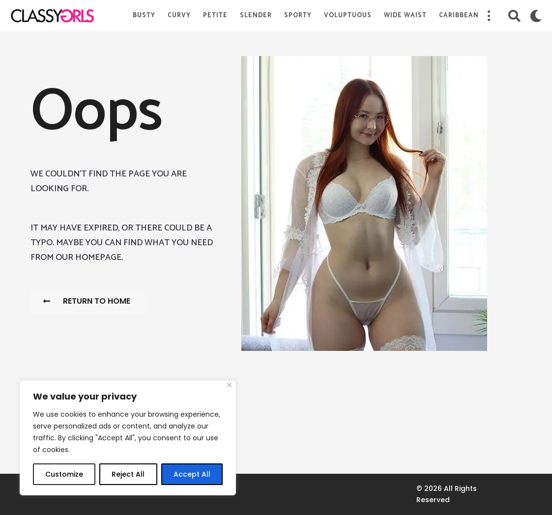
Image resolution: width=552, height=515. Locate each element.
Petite (215, 15)
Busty (144, 15)
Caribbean (459, 15)
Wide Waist (405, 15)
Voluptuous (348, 15)
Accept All (192, 474)
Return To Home (86, 301)
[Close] (229, 385)
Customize (64, 474)
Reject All (128, 474)
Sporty (298, 15)
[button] (488, 16)
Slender (256, 15)
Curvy (179, 15)
